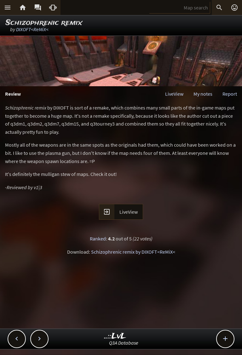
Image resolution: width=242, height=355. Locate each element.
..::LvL (115, 336)
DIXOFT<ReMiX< (32, 29)
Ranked (98, 238)
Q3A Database (123, 343)
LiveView (174, 94)
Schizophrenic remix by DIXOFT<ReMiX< (133, 252)
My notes (202, 94)
